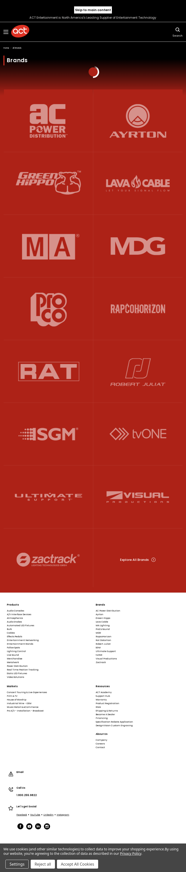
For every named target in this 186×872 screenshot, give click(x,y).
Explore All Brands (138, 559)
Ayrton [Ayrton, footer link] (99, 614)
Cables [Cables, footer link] (11, 632)
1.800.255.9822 (26, 795)
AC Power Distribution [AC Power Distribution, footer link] (108, 610)
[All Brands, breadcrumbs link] (17, 48)
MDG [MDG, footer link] (98, 632)
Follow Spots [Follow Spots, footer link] (13, 647)
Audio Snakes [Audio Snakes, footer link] (14, 621)
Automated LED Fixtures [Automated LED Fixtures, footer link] (20, 625)
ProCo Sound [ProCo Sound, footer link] (103, 629)
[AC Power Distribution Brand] (48, 120)
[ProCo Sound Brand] (48, 309)
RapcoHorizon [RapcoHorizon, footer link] (103, 636)
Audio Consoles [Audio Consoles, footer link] (15, 610)
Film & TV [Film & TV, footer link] (12, 696)
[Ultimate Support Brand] (48, 497)
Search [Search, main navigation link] (178, 32)
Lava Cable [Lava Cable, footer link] (102, 621)
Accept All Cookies (77, 864)
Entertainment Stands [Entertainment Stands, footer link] (20, 643)
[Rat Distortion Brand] (48, 371)
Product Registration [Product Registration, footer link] (107, 703)
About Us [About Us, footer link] (101, 734)
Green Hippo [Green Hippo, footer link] (103, 618)
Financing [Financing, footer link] (102, 718)
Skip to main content (93, 10)
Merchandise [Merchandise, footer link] (14, 658)
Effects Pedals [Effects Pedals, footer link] (14, 636)
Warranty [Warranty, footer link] (101, 699)
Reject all (43, 864)
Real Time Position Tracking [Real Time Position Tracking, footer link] (23, 669)
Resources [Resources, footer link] (103, 686)
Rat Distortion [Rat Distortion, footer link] (103, 640)
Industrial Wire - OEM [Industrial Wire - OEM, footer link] (19, 703)
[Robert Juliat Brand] (138, 371)
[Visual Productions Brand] (138, 497)
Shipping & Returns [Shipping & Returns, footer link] (107, 710)
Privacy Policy (130, 853)
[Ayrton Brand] (138, 120)
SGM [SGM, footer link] (98, 647)
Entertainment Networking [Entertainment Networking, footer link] (23, 640)
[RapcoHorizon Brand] (138, 309)
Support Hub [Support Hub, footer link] (103, 696)
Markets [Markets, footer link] (12, 686)
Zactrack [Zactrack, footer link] (101, 662)
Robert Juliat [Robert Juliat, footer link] (103, 643)
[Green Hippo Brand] (48, 183)
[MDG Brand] (138, 246)
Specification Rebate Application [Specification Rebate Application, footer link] (114, 721)
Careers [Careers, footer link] (100, 743)
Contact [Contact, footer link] (100, 747)
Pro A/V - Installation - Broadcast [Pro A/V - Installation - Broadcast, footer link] (25, 710)
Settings (17, 864)
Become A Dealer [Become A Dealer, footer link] (105, 714)
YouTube (35, 814)
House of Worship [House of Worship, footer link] (16, 699)
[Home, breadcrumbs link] (6, 48)
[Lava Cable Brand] (138, 183)
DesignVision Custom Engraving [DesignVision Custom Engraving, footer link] (114, 725)
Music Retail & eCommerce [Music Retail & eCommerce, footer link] (23, 707)
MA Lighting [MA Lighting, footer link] (103, 625)
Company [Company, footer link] (101, 740)
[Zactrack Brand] (48, 559)
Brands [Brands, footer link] (100, 605)
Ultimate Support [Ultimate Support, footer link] (106, 651)
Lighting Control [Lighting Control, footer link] (16, 651)
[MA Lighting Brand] (48, 246)
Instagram (63, 814)
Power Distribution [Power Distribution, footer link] (17, 666)
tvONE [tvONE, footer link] (99, 655)
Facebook (21, 814)
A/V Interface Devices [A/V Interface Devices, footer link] (19, 614)
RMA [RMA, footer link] (98, 707)
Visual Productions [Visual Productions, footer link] (106, 658)
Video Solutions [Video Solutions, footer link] (15, 677)
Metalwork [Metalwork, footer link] (13, 662)
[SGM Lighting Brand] (48, 434)
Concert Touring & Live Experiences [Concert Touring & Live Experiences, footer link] (27, 692)
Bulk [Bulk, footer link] (9, 629)
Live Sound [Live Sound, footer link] (13, 655)
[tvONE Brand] (138, 434)
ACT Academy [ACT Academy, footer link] (104, 692)
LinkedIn (48, 814)
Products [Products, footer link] (13, 605)
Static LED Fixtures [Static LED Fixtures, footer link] (17, 673)
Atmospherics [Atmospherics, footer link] (15, 618)
